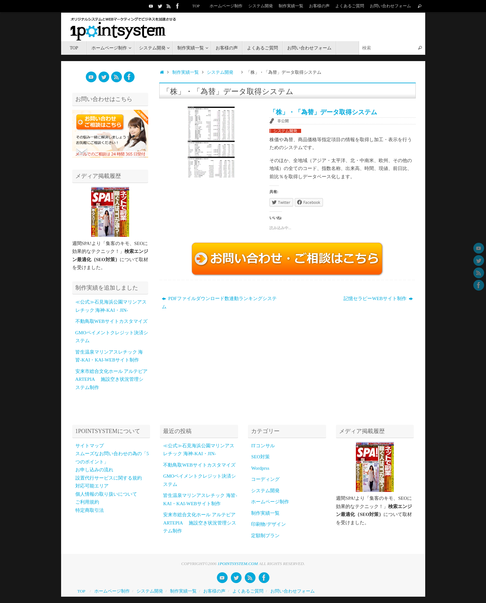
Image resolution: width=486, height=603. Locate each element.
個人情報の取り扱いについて (106, 494)
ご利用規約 (87, 502)
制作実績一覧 (291, 6)
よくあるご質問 (349, 6)
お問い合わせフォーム (390, 6)
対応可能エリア (92, 485)
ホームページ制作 (226, 6)
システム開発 (260, 6)
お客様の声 (319, 6)
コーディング (265, 479)
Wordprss (260, 468)
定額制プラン (265, 535)
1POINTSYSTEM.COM (238, 563)
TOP (196, 6)
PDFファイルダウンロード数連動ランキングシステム (219, 302)
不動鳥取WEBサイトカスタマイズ (111, 321)
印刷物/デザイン (268, 524)
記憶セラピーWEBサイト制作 (378, 298)
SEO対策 (260, 456)
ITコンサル (263, 445)
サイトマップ (89, 445)
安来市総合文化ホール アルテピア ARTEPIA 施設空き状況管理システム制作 (111, 379)
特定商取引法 (89, 510)
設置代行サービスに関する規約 (108, 478)
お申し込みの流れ (94, 469)
